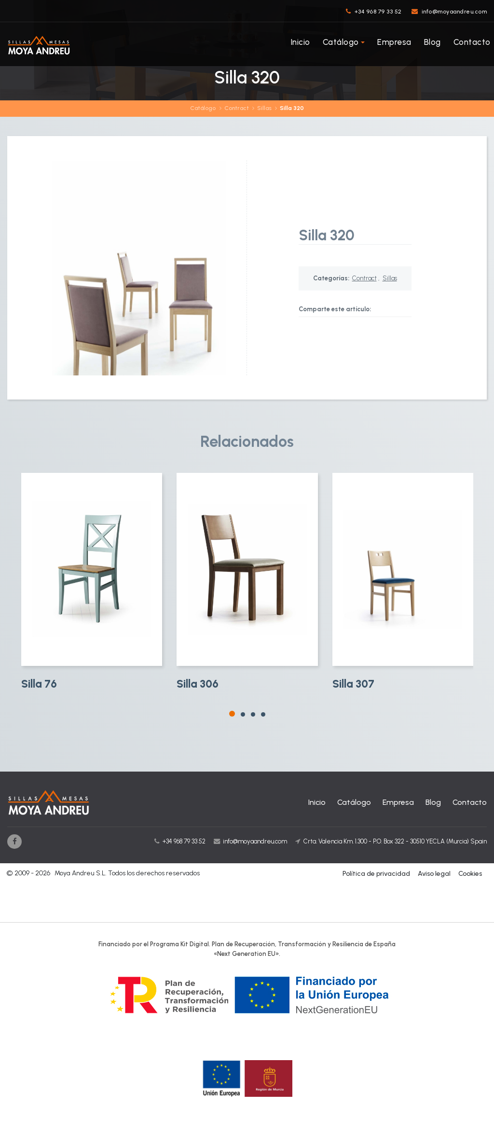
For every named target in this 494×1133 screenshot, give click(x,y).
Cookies (470, 874)
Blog (432, 42)
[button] (232, 714)
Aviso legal (434, 874)
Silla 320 (292, 108)
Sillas (264, 108)
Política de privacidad (376, 874)
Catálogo (341, 42)
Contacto (472, 42)
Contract (236, 108)
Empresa (394, 42)
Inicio (300, 42)
